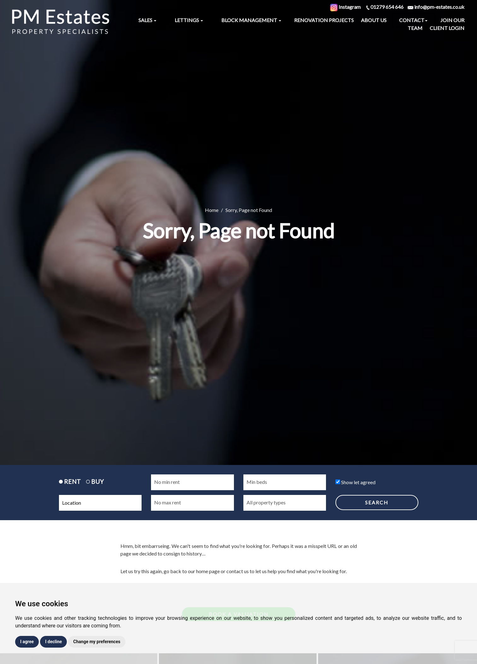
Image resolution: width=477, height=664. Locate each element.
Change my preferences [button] (96, 641)
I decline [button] (53, 641)
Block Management (251, 20)
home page (208, 571)
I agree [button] (27, 641)
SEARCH (376, 502)
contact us (237, 571)
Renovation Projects (324, 20)
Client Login (447, 28)
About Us (374, 20)
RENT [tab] (70, 481)
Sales (147, 20)
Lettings (189, 20)
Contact (413, 20)
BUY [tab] (95, 481)
